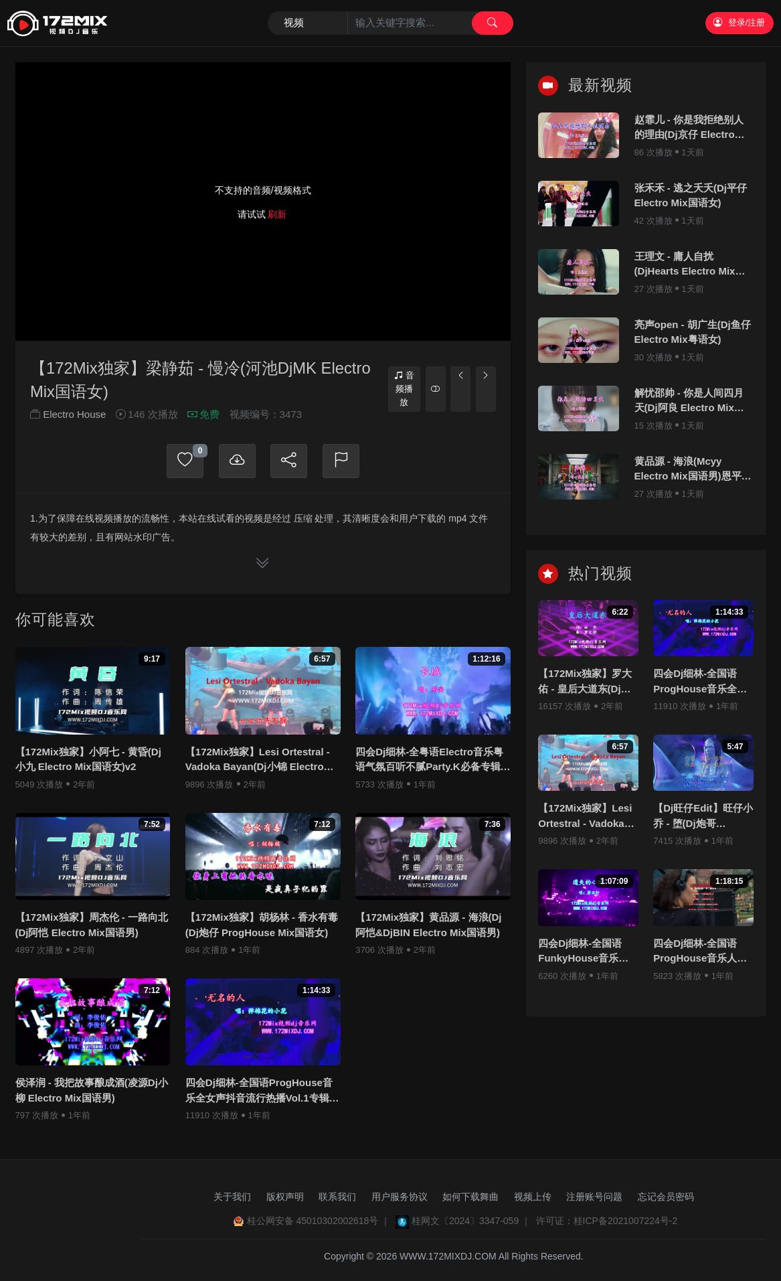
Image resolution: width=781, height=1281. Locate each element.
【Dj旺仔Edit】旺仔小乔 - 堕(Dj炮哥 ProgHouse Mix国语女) (702, 816)
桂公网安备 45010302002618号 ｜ (319, 1220)
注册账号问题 (594, 1196)
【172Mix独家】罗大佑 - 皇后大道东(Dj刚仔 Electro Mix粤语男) (588, 682)
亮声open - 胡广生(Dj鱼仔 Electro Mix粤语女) (692, 332)
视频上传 (532, 1196)
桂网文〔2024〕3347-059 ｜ (471, 1220)
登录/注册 (739, 22)
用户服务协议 (399, 1196)
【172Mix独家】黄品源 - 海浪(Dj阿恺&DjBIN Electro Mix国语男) (428, 925)
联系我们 (337, 1196)
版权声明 (285, 1196)
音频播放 (404, 388)
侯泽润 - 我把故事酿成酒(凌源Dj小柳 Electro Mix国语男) (91, 1090)
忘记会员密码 (666, 1196)
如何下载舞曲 (470, 1196)
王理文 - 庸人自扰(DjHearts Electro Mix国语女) (690, 264)
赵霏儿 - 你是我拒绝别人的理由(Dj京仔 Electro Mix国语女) (689, 128)
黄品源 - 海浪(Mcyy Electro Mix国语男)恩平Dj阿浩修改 (693, 469)
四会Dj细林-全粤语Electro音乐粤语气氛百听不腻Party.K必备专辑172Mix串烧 (429, 760)
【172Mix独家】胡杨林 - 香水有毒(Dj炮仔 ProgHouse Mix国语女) (261, 925)
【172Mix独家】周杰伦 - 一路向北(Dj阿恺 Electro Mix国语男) (91, 925)
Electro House (74, 415)
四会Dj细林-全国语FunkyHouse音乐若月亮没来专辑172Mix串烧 (585, 951)
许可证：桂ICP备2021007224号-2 (607, 1220)
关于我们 (232, 1196)
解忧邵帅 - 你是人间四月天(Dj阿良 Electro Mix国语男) (689, 401)
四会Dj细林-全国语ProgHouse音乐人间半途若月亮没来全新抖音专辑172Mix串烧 (700, 951)
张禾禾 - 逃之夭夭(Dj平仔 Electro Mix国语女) (690, 195)
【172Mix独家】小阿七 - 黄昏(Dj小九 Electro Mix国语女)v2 (88, 759)
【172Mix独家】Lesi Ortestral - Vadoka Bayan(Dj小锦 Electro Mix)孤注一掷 (257, 760)
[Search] (390, 23)
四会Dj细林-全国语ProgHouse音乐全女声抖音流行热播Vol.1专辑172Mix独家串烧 (259, 1091)
